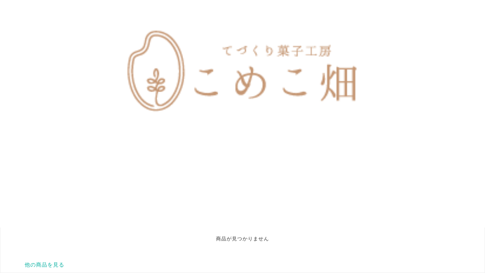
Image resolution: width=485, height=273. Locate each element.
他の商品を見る (44, 265)
